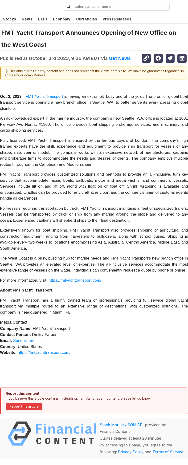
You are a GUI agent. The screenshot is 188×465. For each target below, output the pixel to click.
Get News (120, 58)
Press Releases (117, 19)
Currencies (86, 19)
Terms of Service (167, 451)
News (27, 19)
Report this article (24, 406)
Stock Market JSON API (122, 424)
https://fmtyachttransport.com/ (75, 280)
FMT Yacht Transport (44, 96)
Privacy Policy (130, 451)
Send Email (23, 340)
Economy (61, 19)
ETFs (42, 19)
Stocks (9, 19)
